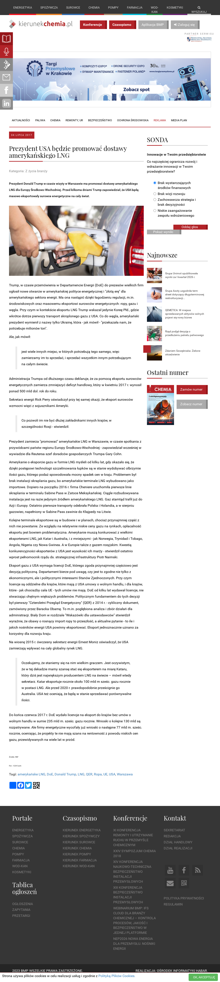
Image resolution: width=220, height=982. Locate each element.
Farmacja (134, 7)
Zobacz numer (191, 409)
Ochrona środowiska (132, 124)
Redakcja (172, 841)
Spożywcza (49, 7)
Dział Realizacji (178, 852)
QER (89, 779)
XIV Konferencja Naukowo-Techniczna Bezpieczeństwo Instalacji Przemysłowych (132, 876)
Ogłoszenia (22, 908)
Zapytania (21, 914)
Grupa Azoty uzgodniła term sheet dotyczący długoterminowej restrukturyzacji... (184, 299)
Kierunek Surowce (79, 847)
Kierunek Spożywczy (81, 841)
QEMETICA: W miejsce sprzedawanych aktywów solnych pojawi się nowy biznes (184, 318)
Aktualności (21, 124)
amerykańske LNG (31, 779)
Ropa (98, 779)
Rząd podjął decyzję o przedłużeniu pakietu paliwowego (184, 337)
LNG (81, 779)
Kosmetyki (175, 7)
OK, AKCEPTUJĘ (204, 977)
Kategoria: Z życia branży (28, 175)
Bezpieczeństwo (100, 124)
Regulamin (173, 909)
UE (105, 779)
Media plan (179, 124)
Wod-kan (154, 10)
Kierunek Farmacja (80, 864)
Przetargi (21, 920)
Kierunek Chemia (77, 852)
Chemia (94, 7)
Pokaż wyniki (163, 236)
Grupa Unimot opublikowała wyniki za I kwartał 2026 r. (181, 279)
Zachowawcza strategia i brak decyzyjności (174, 206)
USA (112, 779)
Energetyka (22, 7)
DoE (50, 779)
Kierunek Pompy (77, 858)
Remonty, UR (74, 124)
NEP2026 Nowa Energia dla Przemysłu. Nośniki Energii (134, 948)
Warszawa (125, 779)
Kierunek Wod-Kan (79, 870)
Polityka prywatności (184, 903)
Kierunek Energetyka (82, 835)
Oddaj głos (190, 231)
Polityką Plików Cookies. (116, 976)
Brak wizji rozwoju (169, 198)
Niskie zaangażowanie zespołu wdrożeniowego (173, 217)
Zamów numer (191, 394)
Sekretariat (174, 835)
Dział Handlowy (178, 847)
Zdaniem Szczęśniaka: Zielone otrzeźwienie (182, 356)
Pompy (113, 7)
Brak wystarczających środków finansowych (172, 189)
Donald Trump (65, 779)
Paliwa (40, 124)
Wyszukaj (199, 10)
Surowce (73, 7)
